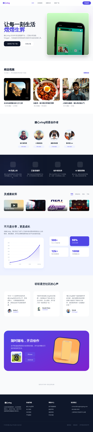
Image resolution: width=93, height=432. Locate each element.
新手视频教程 (52, 406)
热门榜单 (28, 409)
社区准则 (28, 412)
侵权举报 (51, 412)
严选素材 (28, 415)
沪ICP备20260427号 (84, 425)
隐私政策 (75, 425)
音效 (83, 194)
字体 (88, 194)
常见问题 (51, 415)
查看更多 (86, 73)
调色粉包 (77, 194)
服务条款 (69, 425)
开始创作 (86, 3)
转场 (72, 194)
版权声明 (51, 409)
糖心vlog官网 (30, 406)
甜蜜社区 (48, 3)
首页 (33, 3)
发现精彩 (40, 3)
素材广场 (56, 3)
